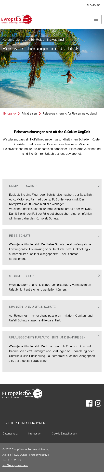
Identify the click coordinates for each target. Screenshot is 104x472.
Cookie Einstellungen (64, 433)
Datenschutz (9, 433)
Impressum (34, 433)
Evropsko (9, 113)
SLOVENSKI (93, 5)
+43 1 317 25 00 (11, 460)
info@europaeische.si (15, 465)
